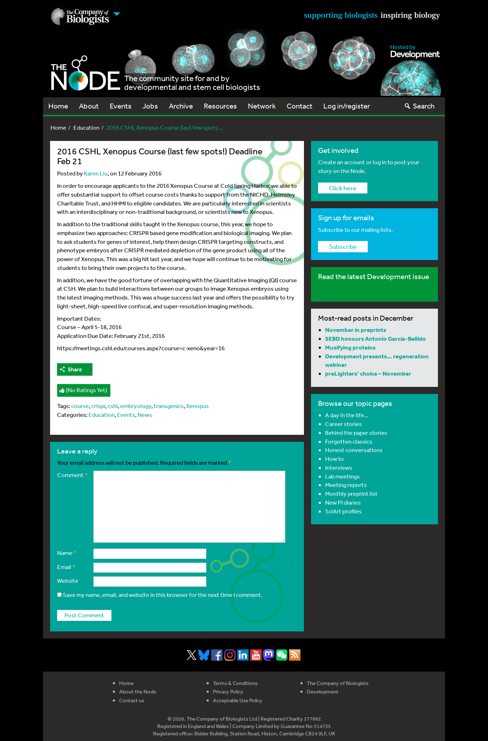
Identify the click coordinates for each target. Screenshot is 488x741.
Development (322, 691)
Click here (342, 188)
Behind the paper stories (356, 432)
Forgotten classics (348, 441)
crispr (98, 405)
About (89, 105)
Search (419, 105)
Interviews (338, 467)
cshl (113, 405)
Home (58, 105)
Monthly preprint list (351, 493)
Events (121, 105)
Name (67, 552)
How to (334, 458)
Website (67, 580)
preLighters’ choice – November (368, 373)
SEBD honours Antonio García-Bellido (375, 338)
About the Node (137, 691)
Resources (220, 105)
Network (262, 105)
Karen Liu (96, 173)
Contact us (131, 700)
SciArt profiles (343, 511)
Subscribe (343, 246)
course (80, 405)
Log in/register (346, 105)
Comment (72, 474)
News (145, 414)
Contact (299, 105)
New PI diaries (343, 502)
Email (66, 566)
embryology (135, 405)
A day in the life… (346, 415)
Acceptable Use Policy (237, 700)
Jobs (150, 105)
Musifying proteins (350, 347)
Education (86, 127)
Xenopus (197, 405)
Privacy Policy (228, 691)
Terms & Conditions (235, 683)
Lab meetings (342, 476)
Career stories (343, 423)
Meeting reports (346, 484)
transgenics (169, 405)
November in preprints (355, 329)
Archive (181, 105)
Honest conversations (354, 449)
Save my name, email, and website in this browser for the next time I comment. (162, 594)
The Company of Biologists (337, 683)
